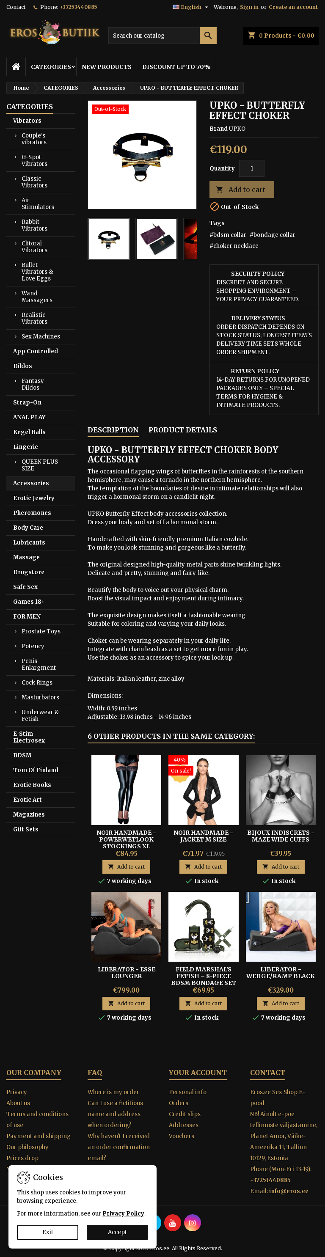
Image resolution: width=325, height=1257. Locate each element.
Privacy (16, 1092)
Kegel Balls (29, 432)
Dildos (22, 366)
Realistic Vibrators (34, 318)
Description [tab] (113, 430)
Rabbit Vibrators (34, 225)
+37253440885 (78, 7)
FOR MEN (27, 616)
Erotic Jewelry (34, 498)
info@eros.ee (288, 1191)
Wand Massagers (37, 297)
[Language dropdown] (191, 7)
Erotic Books (32, 785)
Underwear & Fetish (40, 716)
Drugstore (28, 572)
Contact (15, 7)
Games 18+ (29, 601)
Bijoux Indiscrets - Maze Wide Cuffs (280, 836)
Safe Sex (25, 587)
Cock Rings (37, 682)
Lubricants (29, 542)
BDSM (22, 755)
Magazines (29, 814)
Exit (47, 1232)
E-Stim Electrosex (29, 737)
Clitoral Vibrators (34, 247)
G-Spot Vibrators (34, 161)
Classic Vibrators (34, 182)
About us (18, 1103)
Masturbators (40, 697)
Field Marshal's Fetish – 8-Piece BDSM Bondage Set (203, 976)
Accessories (31, 483)
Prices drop (22, 1158)
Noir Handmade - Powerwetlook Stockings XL (126, 839)
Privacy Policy (123, 1213)
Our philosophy (27, 1147)
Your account (198, 1072)
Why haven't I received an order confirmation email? (119, 1147)
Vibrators (27, 120)
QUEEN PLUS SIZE (40, 465)
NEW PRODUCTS (107, 67)
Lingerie (25, 447)
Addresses (183, 1125)
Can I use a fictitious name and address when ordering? (115, 1114)
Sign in (249, 7)
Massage (26, 557)
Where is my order (113, 1092)
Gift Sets (26, 829)
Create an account (293, 7)
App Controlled (35, 351)
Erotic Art (27, 799)
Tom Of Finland (35, 770)
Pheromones (32, 513)
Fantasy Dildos (33, 384)
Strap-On (27, 402)
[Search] (162, 35)
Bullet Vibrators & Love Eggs (37, 271)
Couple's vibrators (34, 139)
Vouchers (181, 1136)
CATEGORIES (51, 67)
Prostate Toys (41, 631)
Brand (218, 128)
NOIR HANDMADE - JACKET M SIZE (203, 836)
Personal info (188, 1092)
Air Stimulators (38, 204)
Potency (33, 646)
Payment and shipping (38, 1136)
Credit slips (185, 1114)
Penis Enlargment (39, 664)
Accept (117, 1232)
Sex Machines (41, 336)
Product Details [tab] (183, 430)
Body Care (28, 527)
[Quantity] (251, 168)
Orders (178, 1103)
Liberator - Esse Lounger (126, 972)
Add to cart (240, 189)
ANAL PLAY (29, 417)
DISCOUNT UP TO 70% (176, 67)
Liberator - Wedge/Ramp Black (280, 972)
